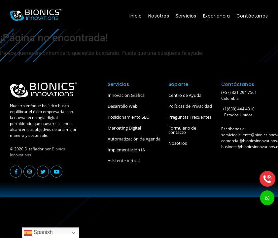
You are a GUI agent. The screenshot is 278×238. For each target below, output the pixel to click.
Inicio (135, 16)
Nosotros (158, 16)
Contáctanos (252, 16)
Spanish (38, 233)
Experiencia (216, 16)
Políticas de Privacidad (190, 106)
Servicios (186, 16)
